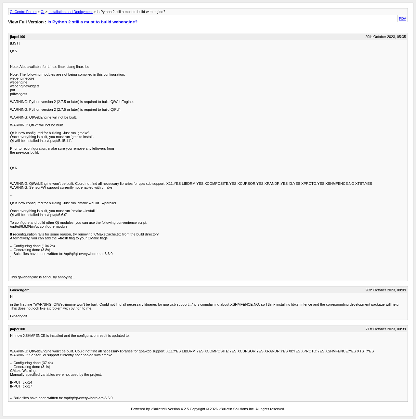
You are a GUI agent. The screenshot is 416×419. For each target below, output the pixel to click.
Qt (43, 12)
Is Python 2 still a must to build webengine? (92, 21)
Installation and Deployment (70, 12)
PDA (402, 18)
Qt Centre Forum (23, 12)
